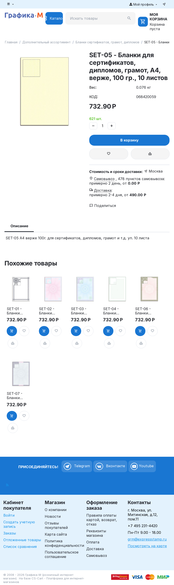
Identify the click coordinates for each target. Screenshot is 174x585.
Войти (9, 515)
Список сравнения (20, 546)
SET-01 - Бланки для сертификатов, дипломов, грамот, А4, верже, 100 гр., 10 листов (15, 311)
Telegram (77, 466)
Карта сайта (56, 534)
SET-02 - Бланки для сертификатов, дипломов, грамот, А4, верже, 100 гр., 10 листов (47, 311)
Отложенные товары (22, 540)
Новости (53, 516)
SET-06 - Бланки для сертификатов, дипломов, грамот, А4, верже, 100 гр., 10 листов (143, 311)
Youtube (142, 466)
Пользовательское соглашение (62, 554)
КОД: (93, 97)
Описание (19, 226)
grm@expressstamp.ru (147, 539)
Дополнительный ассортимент (46, 42)
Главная (11, 42)
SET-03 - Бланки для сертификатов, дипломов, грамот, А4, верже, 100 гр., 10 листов (79, 311)
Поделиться (102, 205)
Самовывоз (96, 555)
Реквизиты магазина (96, 533)
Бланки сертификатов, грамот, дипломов (107, 42)
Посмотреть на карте (147, 546)
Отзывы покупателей (56, 525)
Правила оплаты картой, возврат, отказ (101, 519)
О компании (55, 509)
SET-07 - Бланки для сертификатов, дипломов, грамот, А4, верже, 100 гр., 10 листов (15, 395)
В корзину (129, 140)
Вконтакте (110, 466)
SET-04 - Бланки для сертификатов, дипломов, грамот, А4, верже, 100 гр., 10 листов (111, 311)
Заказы (9, 533)
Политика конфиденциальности (64, 543)
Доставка (95, 549)
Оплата (92, 542)
